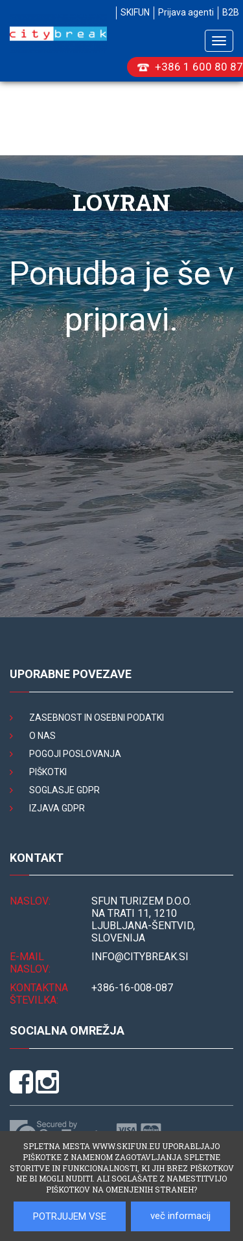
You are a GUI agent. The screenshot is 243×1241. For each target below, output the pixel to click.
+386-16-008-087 (132, 988)
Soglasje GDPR (64, 790)
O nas (42, 735)
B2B (230, 12)
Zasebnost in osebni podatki (96, 717)
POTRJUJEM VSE (69, 1216)
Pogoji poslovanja (75, 754)
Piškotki (48, 772)
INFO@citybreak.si (140, 956)
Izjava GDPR (57, 808)
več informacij (180, 1216)
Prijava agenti (186, 12)
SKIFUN (135, 12)
